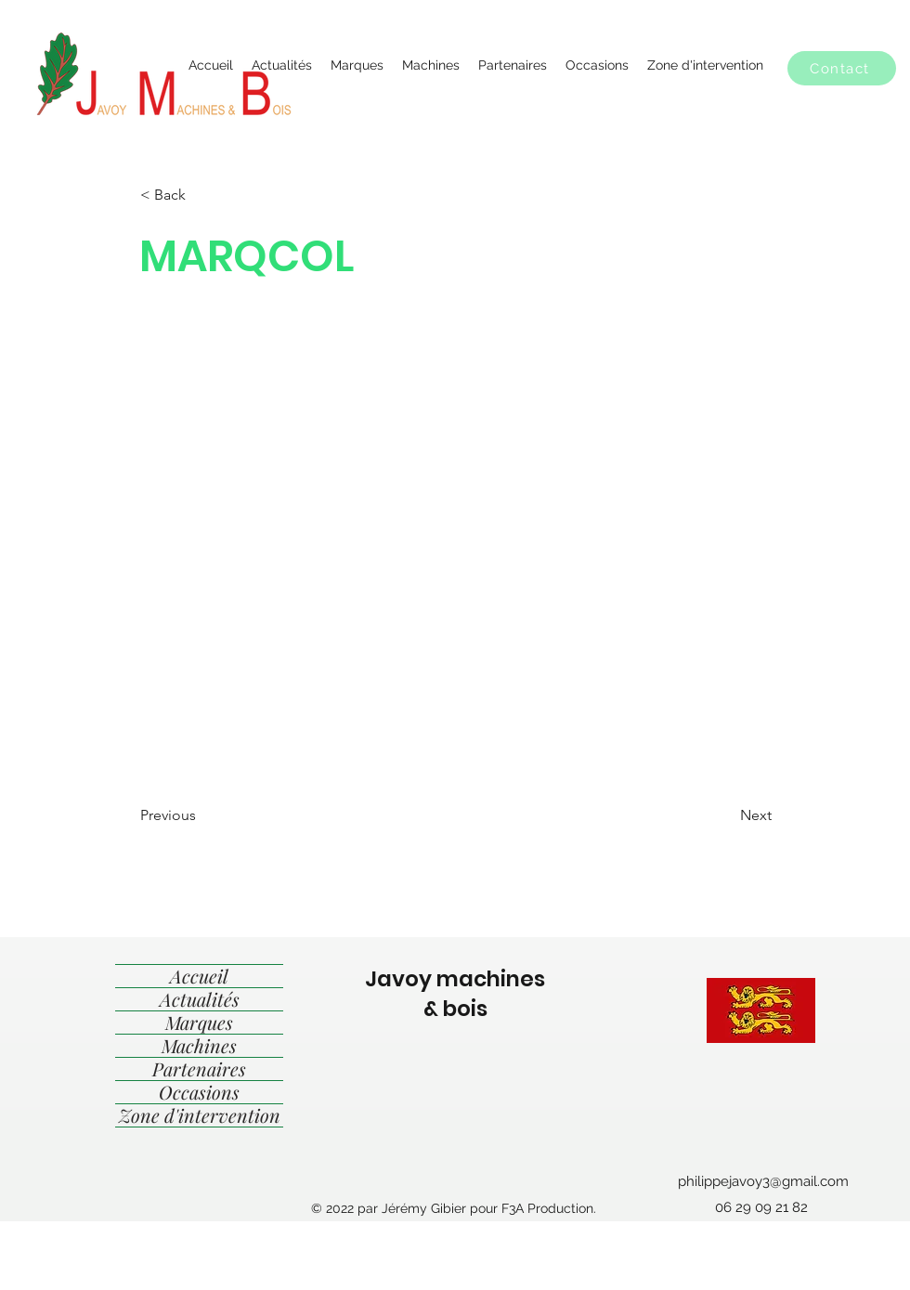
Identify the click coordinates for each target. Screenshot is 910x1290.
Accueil (199, 976)
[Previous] (201, 815)
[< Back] (201, 195)
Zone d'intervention (199, 1115)
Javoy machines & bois (455, 993)
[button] (841, 68)
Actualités (200, 999)
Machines (199, 1046)
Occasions (199, 1092)
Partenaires (199, 1069)
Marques (199, 1022)
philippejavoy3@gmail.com (763, 1181)
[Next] (725, 815)
